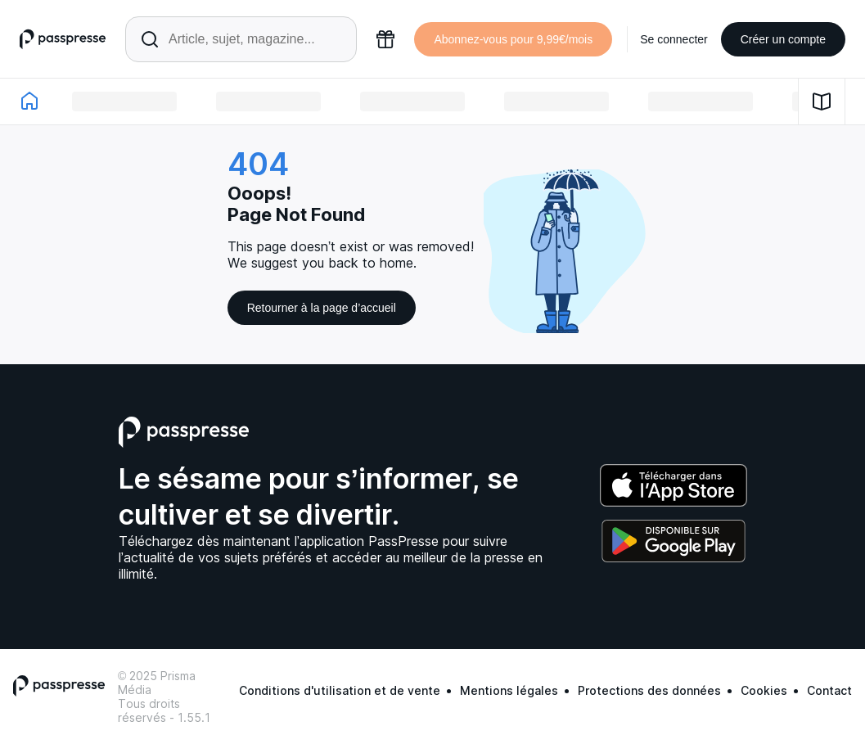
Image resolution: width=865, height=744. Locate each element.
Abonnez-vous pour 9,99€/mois (513, 39)
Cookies (764, 690)
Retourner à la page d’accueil (321, 307)
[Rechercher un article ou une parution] (241, 39)
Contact (829, 690)
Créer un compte (783, 39)
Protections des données (649, 690)
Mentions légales (509, 690)
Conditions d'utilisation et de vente (339, 690)
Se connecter (674, 39)
